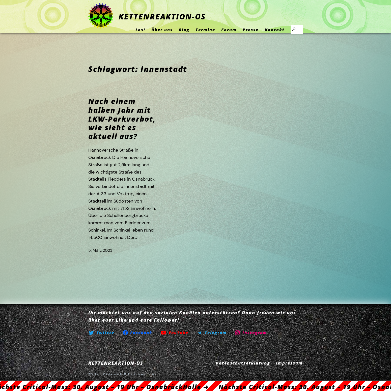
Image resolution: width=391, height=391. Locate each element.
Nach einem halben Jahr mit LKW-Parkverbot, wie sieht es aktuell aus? (122, 119)
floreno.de (144, 374)
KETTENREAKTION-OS (162, 16)
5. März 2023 (100, 250)
